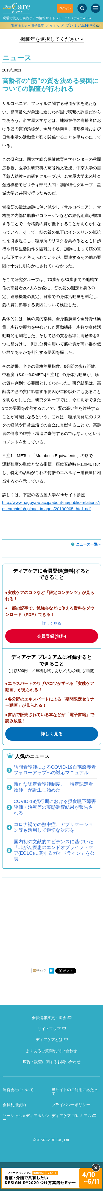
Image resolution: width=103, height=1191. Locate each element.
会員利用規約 (14, 1105)
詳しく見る (51, 623)
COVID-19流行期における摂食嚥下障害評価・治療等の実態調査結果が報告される (55, 807)
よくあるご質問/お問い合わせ (51, 1051)
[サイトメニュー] (95, 8)
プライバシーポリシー (71, 1105)
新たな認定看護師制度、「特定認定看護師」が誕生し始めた (53, 787)
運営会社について (18, 1090)
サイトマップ (49, 1029)
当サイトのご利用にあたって (75, 1092)
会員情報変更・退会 (49, 1018)
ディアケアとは (49, 1039)
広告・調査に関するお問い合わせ (51, 1062)
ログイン (65, 8)
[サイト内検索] (82, 8)
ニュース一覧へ (88, 544)
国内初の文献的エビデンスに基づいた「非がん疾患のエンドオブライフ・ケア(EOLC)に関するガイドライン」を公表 (54, 850)
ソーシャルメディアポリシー (26, 1118)
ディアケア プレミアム (71, 1116)
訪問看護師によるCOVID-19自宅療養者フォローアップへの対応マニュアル (55, 770)
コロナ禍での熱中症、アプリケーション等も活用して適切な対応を (53, 827)
